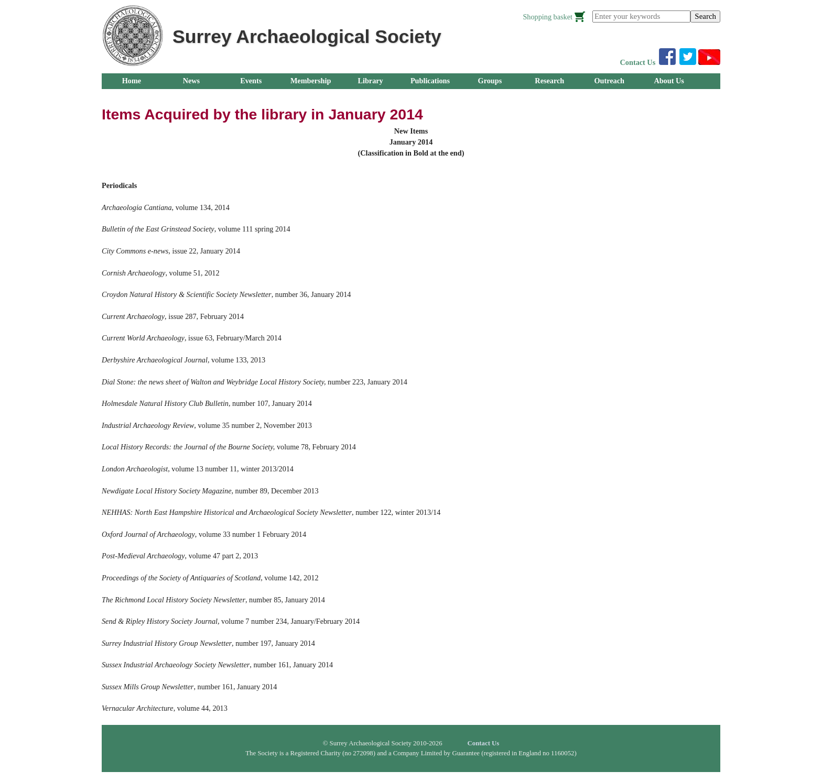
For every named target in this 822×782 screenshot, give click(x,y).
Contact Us (638, 62)
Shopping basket (547, 17)
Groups (490, 80)
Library (370, 80)
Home (131, 80)
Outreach (609, 80)
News (191, 80)
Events (251, 80)
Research (549, 80)
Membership (310, 80)
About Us (669, 80)
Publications (430, 80)
